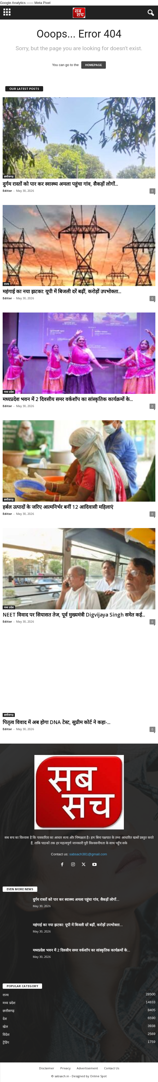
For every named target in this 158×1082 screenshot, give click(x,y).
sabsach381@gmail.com (88, 854)
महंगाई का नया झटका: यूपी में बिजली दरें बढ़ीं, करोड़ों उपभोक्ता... (62, 291)
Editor (7, 191)
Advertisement (87, 1068)
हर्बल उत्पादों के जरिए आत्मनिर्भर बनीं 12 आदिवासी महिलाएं (58, 506)
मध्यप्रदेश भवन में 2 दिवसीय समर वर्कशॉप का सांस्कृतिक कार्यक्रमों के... (68, 399)
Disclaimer (46, 1068)
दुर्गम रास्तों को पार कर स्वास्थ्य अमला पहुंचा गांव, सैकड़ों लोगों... (60, 183)
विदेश (6, 1035)
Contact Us (111, 1068)
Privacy (65, 1068)
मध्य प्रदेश (9, 392)
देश (5, 1019)
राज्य (6, 284)
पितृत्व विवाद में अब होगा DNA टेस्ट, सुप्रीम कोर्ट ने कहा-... (56, 722)
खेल (5, 1027)
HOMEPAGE (93, 65)
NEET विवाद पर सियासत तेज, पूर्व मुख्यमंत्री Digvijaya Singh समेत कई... (74, 614)
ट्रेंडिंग (6, 1042)
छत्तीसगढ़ (8, 176)
